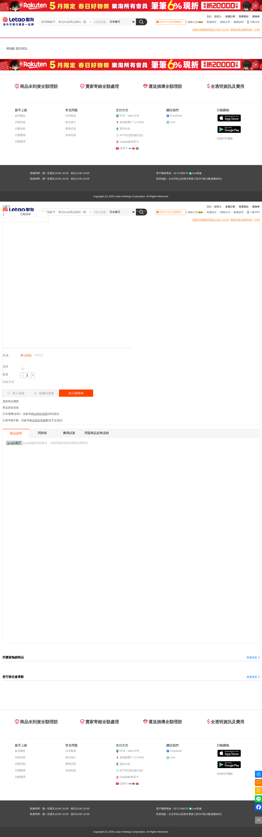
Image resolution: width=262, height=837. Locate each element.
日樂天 (6, 206)
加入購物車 (76, 393)
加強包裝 (70, 135)
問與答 (42, 433)
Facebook (176, 115)
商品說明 (16, 433)
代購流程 (20, 128)
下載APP (253, 22)
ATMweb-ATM (129, 115)
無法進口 (70, 122)
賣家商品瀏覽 (11, 401)
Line (172, 122)
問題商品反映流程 (97, 433)
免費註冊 (230, 16)
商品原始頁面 (11, 407)
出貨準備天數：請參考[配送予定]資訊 (33, 420)
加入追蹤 (16, 393)
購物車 (256, 16)
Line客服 (195, 173)
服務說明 (239, 22)
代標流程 (20, 122)
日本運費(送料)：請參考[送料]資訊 (31, 413)
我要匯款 (244, 16)
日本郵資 (70, 115)
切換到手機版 (225, 138)
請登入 (218, 16)
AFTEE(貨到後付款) (131, 135)
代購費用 (20, 141)
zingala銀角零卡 (129, 141)
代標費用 (20, 135)
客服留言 (212, 22)
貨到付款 (125, 128)
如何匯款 (20, 115)
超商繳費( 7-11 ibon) (132, 122)
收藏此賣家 (44, 393)
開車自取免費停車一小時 (245, 29)
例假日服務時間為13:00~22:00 (210, 29)
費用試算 (70, 128)
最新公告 (195, 22)
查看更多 (253, 657)
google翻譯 (14, 442)
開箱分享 (225, 22)
